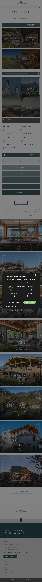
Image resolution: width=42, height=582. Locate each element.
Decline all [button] (15, 302)
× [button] (37, 274)
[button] (11, 306)
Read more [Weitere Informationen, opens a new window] (28, 283)
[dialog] (21, 291)
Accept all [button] (29, 302)
